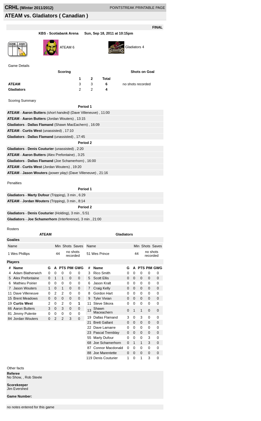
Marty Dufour (38, 195)
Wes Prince (100, 254)
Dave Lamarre (104, 327)
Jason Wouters (35, 173)
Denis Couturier (41, 149)
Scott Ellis (101, 278)
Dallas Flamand (40, 124)
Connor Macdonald (108, 348)
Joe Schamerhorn (69, 161)
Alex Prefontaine (61, 155)
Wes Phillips (20, 254)
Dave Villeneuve (84, 112)
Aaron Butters (34, 112)
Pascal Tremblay (106, 332)
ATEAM (66, 47)
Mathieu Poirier (25, 283)
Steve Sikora (103, 303)
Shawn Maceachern (103, 310)
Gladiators (133, 47)
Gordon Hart (103, 293)
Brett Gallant (103, 322)
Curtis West (32, 131)
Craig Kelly (101, 288)
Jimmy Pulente (24, 313)
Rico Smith (101, 273)
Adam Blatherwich (27, 273)
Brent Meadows (25, 298)
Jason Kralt (102, 283)
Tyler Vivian (102, 298)
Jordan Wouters (60, 118)
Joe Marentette (105, 353)
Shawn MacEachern (70, 124)
